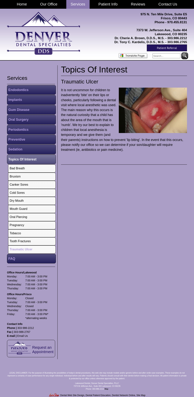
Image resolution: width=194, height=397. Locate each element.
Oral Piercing (18, 217)
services (17, 78)
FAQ (11, 259)
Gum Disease (18, 110)
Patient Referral (167, 48)
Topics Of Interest (22, 159)
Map (106, 389)
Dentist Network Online (123, 395)
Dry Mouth (17, 200)
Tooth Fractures (20, 241)
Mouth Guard (18, 208)
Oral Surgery (18, 119)
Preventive (16, 139)
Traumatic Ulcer (79, 82)
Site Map (140, 395)
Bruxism (15, 176)
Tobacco (15, 233)
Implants (15, 100)
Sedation (15, 149)
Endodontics (18, 90)
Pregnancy (17, 225)
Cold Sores (17, 192)
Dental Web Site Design (72, 395)
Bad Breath (17, 168)
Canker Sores (19, 184)
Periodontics (18, 130)
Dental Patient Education (98, 395)
